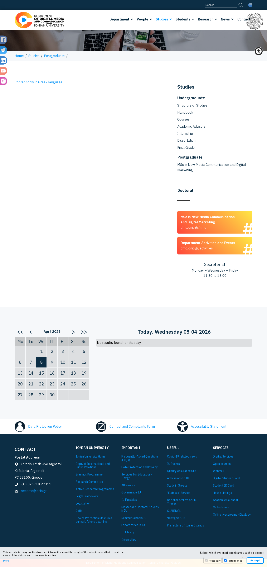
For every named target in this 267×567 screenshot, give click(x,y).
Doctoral (185, 190)
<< (20, 331)
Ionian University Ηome (91, 456)
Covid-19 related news (182, 456)
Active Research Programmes (95, 489)
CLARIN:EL (174, 511)
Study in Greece (177, 485)
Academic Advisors (191, 126)
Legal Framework (87, 496)
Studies (162, 19)
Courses (183, 119)
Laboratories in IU (133, 525)
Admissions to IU (178, 478)
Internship (185, 133)
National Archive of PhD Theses (182, 501)
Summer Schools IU (133, 518)
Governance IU (131, 492)
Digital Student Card (226, 478)
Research (205, 19)
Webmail (218, 471)
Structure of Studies (192, 105)
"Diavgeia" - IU (176, 518)
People (142, 19)
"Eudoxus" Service (178, 493)
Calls (79, 511)
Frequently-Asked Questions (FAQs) (140, 458)
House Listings (222, 493)
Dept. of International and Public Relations (93, 465)
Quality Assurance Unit (181, 471)
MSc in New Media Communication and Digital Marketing (211, 167)
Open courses (222, 464)
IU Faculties (129, 500)
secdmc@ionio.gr (34, 491)
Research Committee (89, 482)
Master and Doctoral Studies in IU (140, 508)
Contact (243, 19)
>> (84, 331)
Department (119, 19)
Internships (128, 540)
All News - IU (130, 485)
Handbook (185, 112)
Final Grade (186, 147)
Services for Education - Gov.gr (136, 476)
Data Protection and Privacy (139, 467)
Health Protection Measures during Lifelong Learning (94, 520)
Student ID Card (223, 485)
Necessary (214, 560)
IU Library (127, 532)
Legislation (83, 503)
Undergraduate (191, 97)
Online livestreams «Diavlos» (232, 514)
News (225, 19)
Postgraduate (54, 56)
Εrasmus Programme (89, 474)
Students (183, 19)
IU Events (173, 464)
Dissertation (186, 140)
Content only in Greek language (38, 82)
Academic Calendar (225, 500)
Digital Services (223, 456)
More (6, 560)
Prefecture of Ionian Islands (185, 525)
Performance (235, 560)
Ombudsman (221, 507)
